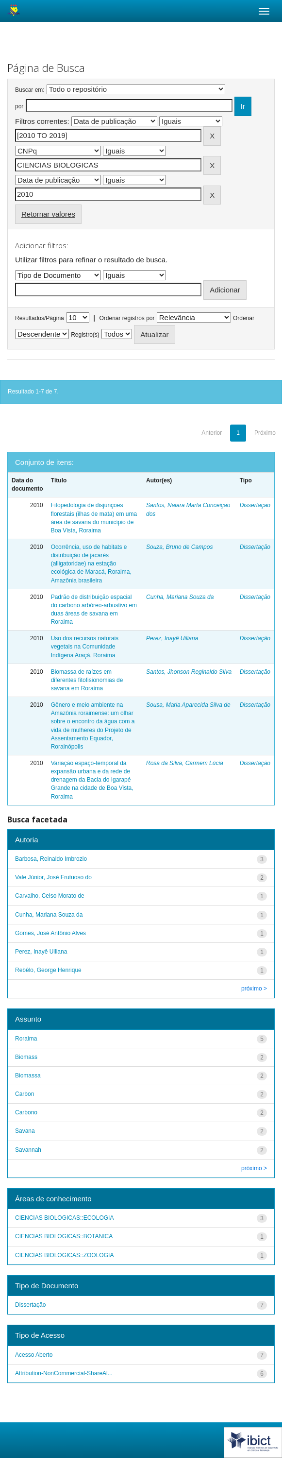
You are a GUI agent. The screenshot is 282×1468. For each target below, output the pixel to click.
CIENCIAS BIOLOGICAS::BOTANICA (64, 1236)
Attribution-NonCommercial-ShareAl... (64, 1373)
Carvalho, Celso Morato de (49, 895)
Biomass (26, 1057)
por (19, 106)
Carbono (26, 1112)
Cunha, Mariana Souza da (180, 597)
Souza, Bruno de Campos (179, 547)
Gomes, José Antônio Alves (50, 933)
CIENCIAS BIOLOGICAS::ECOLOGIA (64, 1217)
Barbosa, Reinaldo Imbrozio (51, 858)
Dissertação (255, 505)
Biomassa (28, 1075)
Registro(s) (85, 334)
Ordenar (243, 318)
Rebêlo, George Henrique (48, 970)
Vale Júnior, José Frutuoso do (53, 877)
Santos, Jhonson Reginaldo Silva (189, 671)
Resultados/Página (39, 318)
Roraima (26, 1038)
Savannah (28, 1149)
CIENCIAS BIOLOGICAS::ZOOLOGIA (64, 1255)
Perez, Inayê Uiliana (172, 638)
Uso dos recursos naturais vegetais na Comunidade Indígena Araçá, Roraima (84, 646)
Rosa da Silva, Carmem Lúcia (184, 763)
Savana (25, 1130)
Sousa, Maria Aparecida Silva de (188, 704)
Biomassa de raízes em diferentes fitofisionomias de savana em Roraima (87, 680)
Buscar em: (30, 89)
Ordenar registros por (126, 318)
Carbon (24, 1094)
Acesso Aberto (33, 1354)
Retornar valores (48, 214)
